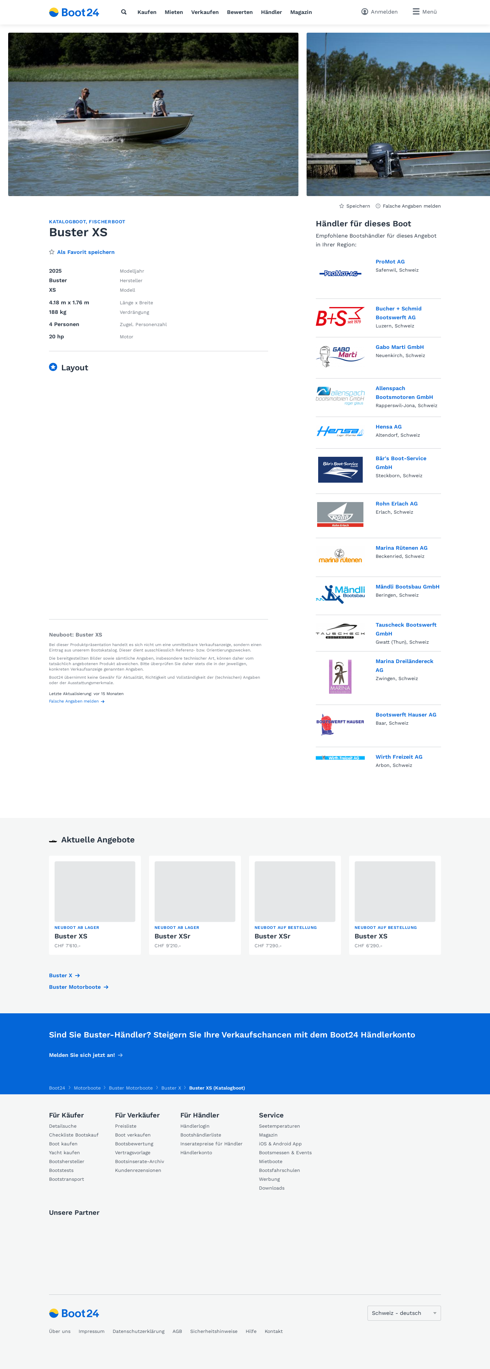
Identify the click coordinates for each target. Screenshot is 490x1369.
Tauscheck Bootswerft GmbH (406, 629)
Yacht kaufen (64, 1152)
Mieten (174, 12)
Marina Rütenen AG (402, 548)
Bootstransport (66, 1179)
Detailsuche (63, 1126)
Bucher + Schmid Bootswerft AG (399, 313)
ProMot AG (390, 261)
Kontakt (274, 1331)
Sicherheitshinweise (214, 1331)
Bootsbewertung (134, 1143)
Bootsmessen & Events (285, 1152)
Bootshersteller (66, 1161)
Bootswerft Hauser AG (406, 714)
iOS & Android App (280, 1143)
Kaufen (147, 12)
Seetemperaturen (279, 1126)
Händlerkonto (196, 1152)
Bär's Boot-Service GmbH (401, 462)
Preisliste (125, 1126)
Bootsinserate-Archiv (139, 1161)
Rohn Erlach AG (397, 503)
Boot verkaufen (133, 1135)
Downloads (271, 1188)
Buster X (60, 975)
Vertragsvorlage (132, 1152)
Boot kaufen (63, 1143)
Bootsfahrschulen (279, 1170)
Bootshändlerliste (200, 1135)
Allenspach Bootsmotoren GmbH (404, 392)
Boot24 (57, 1088)
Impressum (91, 1331)
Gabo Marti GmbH (400, 347)
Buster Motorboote (75, 987)
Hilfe (251, 1331)
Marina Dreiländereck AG (405, 665)
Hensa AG (389, 426)
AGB (177, 1331)
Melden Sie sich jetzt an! (82, 1055)
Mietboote (270, 1161)
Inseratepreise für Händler (211, 1143)
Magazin (301, 12)
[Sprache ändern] (404, 1313)
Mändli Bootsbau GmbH (408, 586)
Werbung (269, 1179)
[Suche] (125, 12)
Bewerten (240, 12)
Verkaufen (205, 12)
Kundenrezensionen (138, 1170)
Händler (271, 12)
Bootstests (61, 1170)
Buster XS (70, 936)
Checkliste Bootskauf (74, 1135)
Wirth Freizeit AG (399, 757)
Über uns (59, 1331)
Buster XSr (172, 936)
